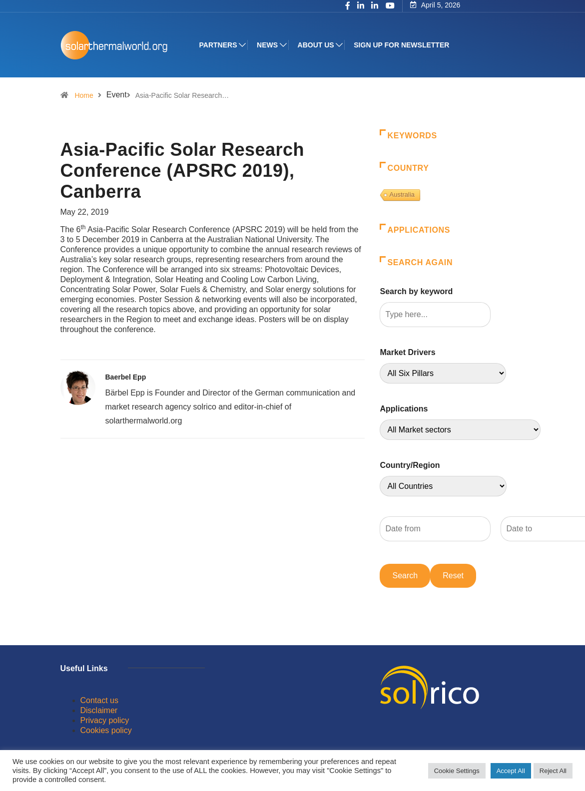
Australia (402, 194)
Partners (218, 45)
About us (316, 45)
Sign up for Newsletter (401, 45)
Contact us (99, 700)
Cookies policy (106, 730)
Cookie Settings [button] (457, 771)
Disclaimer (99, 710)
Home (83, 95)
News (267, 45)
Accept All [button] (511, 771)
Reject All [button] (553, 771)
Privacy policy (104, 720)
